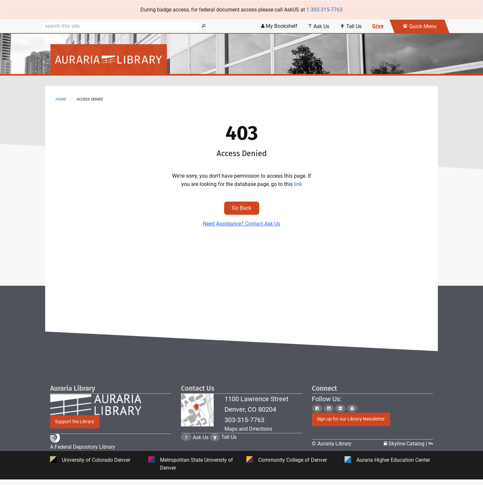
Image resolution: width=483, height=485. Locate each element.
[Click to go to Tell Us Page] (215, 443)
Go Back (241, 208)
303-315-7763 (244, 420)
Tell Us (229, 443)
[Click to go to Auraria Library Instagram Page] (352, 408)
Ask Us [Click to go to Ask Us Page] (200, 443)
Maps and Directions (248, 429)
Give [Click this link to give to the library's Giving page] (378, 26)
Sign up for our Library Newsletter (351, 419)
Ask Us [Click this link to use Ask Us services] (318, 26)
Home (61, 99)
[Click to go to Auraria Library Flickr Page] (340, 408)
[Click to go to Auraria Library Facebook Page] (317, 408)
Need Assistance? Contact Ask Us (241, 224)
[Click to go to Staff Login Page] (430, 443)
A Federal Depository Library (82, 447)
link (298, 184)
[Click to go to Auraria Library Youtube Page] (329, 408)
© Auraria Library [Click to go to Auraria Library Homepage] (331, 443)
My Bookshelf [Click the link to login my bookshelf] (279, 26)
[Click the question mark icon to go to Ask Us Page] (186, 443)
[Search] (120, 26)
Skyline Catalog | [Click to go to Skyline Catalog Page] (406, 443)
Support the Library (74, 421)
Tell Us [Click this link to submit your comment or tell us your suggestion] (351, 26)
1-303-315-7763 (324, 10)
